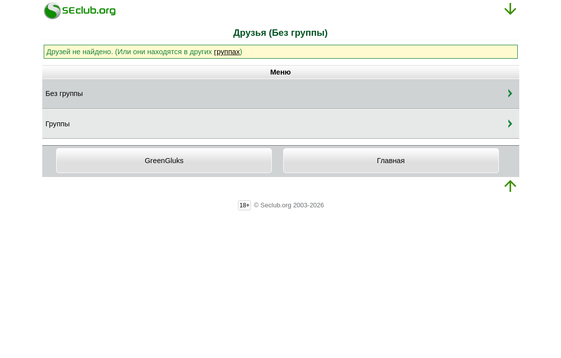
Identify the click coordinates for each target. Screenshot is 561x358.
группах (227, 52)
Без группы (64, 93)
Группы (58, 124)
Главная (391, 161)
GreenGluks (164, 161)
